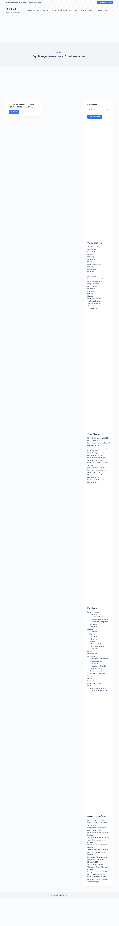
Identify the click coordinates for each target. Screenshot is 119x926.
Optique (90, 293)
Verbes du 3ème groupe (100, 622)
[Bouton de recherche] (108, 109)
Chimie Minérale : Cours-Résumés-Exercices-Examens (97, 852)
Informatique (74, 10)
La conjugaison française (105, 2)
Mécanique (91, 289)
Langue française (34, 10)
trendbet (90, 828)
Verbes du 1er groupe (99, 617)
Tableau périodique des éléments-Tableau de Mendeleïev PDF (97, 859)
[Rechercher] (112, 10)
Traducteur (93, 627)
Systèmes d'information (95, 301)
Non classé (91, 291)
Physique (46, 10)
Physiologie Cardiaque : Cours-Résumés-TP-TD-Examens (97, 822)
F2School (11, 9)
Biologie (91, 10)
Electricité (90, 266)
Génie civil (90, 271)
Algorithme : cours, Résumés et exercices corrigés (98, 840)
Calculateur (91, 259)
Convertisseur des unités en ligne (16, 2)
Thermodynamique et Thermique (98, 306)
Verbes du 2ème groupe (100, 619)
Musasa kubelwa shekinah (96, 845)
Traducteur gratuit (94, 117)
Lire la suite (14, 117)
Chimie (54, 10)
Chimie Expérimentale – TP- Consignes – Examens (98, 832)
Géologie (83, 10)
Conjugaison (94, 614)
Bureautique (91, 257)
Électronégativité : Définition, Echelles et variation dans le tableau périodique (96, 470)
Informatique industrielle (95, 279)
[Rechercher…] (96, 109)
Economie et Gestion (94, 264)
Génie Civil (99, 10)
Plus (106, 10)
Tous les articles (92, 308)
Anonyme (90, 830)
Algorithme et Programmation (97, 247)
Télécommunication (93, 303)
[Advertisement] (56, 30)
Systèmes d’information (97, 673)
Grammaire (93, 624)
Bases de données (93, 252)
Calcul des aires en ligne (95, 460)
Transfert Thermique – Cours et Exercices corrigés (97, 867)
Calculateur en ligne (35, 2)
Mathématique (62, 10)
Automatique (91, 249)
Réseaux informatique (94, 298)
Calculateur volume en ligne (96, 458)
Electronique (91, 269)
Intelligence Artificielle (94, 281)
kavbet (89, 857)
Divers (89, 686)
